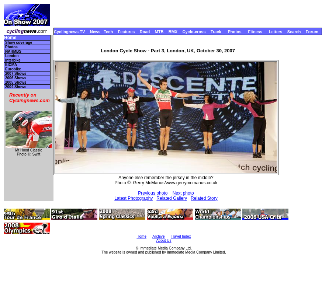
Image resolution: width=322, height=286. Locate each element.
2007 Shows (15, 74)
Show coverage (18, 43)
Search (294, 31)
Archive (158, 236)
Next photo (183, 193)
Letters (276, 31)
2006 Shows (15, 78)
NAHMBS (13, 51)
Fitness (255, 31)
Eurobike (13, 69)
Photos (234, 31)
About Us (163, 240)
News (95, 31)
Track (216, 31)
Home (10, 37)
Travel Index (181, 236)
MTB (159, 31)
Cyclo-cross (194, 31)
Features (126, 31)
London (12, 56)
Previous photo (152, 193)
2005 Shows (15, 82)
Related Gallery (171, 198)
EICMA (11, 65)
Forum (312, 31)
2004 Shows (15, 87)
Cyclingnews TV (69, 31)
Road (145, 31)
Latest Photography (133, 198)
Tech (108, 31)
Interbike (13, 60)
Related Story (204, 198)
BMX (173, 31)
